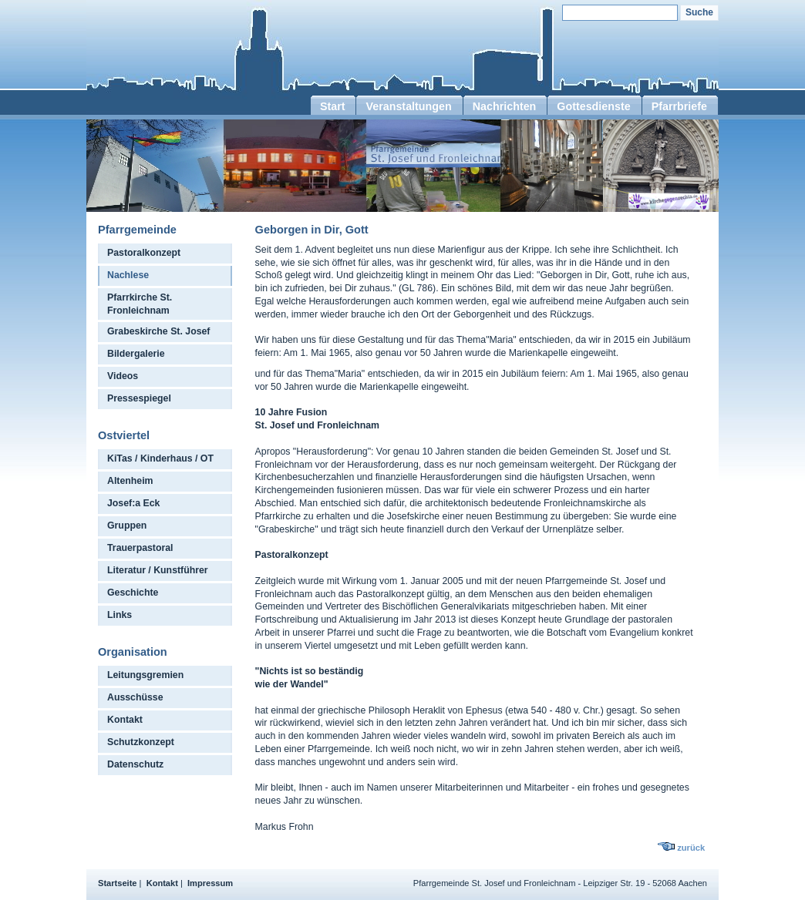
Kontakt (125, 719)
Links (119, 615)
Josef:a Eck (133, 503)
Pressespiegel (139, 398)
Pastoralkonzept (143, 252)
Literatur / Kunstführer (157, 570)
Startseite (117, 883)
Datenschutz (135, 764)
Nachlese (128, 275)
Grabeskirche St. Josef (158, 331)
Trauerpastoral (140, 547)
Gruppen (127, 525)
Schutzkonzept (140, 742)
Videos (122, 376)
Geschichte (132, 592)
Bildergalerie (136, 353)
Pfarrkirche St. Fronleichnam (139, 304)
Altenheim (130, 480)
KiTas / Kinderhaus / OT (160, 458)
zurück (691, 847)
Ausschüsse (135, 697)
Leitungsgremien (145, 675)
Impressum (210, 883)
